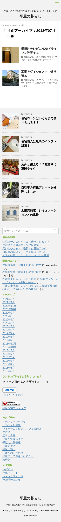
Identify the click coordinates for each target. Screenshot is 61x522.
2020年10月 (9, 309)
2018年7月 (8, 354)
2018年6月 (8, 357)
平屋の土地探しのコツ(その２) (20, 285)
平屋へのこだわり (12, 452)
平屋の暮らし (30, 16)
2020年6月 (8, 323)
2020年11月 (9, 305)
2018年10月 (9, 347)
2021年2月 (8, 299)
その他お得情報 (46, 57)
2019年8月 (8, 329)
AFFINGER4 (31, 515)
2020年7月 (8, 319)
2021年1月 (8, 302)
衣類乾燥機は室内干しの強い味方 (21, 265)
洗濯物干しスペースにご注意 (19, 279)
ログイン (7, 469)
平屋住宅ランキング (14, 408)
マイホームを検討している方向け (21, 428)
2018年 (14, 25)
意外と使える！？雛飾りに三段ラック (24, 248)
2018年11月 (9, 343)
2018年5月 (8, 360)
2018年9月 (8, 350)
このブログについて (14, 422)
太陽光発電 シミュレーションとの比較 (25, 255)
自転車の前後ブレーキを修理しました (24, 252)
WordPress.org (11, 479)
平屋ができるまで (12, 439)
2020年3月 (8, 326)
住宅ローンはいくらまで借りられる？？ (25, 241)
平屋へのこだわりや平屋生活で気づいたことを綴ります (30, 505)
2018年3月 (8, 367)
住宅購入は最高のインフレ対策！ (21, 245)
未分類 (6, 459)
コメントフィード (12, 476)
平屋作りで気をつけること (18, 456)
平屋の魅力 (8, 449)
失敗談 (6, 432)
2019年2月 (8, 340)
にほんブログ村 (12, 395)
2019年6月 (8, 336)
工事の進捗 (40, 83)
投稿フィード (10, 472)
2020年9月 (8, 312)
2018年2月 (8, 371)
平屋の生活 (8, 446)
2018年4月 (8, 364)
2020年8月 (8, 316)
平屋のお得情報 (11, 442)
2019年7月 (8, 333)
